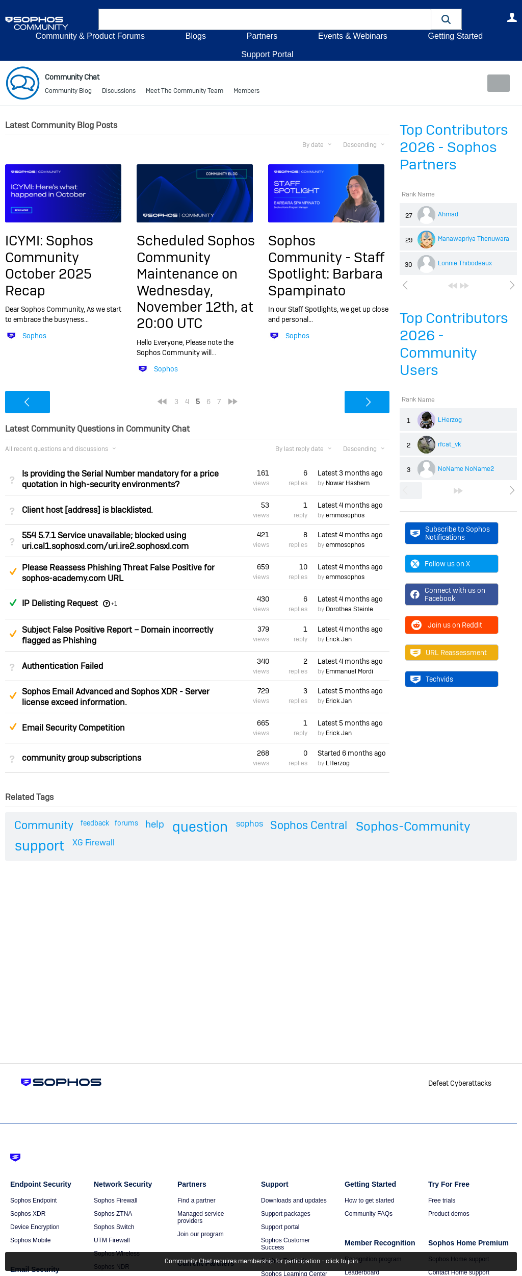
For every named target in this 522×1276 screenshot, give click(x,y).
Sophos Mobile (30, 1240)
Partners (262, 36)
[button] (446, 19)
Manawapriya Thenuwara (473, 239)
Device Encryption (35, 1227)
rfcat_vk (449, 444)
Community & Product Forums (90, 36)
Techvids (431, 679)
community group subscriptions (81, 758)
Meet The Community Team (184, 92)
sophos (249, 823)
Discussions (119, 92)
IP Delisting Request (60, 603)
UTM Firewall (112, 1240)
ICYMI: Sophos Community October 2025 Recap (49, 265)
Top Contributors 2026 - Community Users (454, 344)
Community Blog (68, 92)
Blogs (196, 36)
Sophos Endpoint (33, 1200)
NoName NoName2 (466, 469)
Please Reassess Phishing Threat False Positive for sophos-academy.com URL (118, 573)
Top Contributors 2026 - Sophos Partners (454, 147)
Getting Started (455, 36)
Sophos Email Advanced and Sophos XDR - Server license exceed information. (116, 697)
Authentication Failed (62, 666)
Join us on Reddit (446, 625)
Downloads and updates (294, 1200)
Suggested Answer (12, 571)
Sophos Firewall (115, 1200)
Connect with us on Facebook (447, 594)
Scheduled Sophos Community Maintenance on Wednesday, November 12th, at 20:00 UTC (196, 282)
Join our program (200, 1234)
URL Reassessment (448, 652)
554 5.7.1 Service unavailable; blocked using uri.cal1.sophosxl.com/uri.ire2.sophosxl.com (105, 541)
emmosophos (345, 515)
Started (352, 752)
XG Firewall (93, 842)
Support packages (285, 1213)
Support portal (280, 1227)
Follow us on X (440, 564)
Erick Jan (339, 639)
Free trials (441, 1200)
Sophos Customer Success (285, 1244)
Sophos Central (308, 825)
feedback (95, 823)
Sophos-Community (413, 826)
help (154, 824)
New (493, 83)
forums (126, 823)
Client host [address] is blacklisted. (87, 510)
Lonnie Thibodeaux (465, 263)
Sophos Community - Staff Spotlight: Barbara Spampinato (326, 265)
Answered (12, 602)
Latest (350, 472)
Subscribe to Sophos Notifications (450, 532)
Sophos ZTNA (113, 1213)
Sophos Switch (114, 1227)
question (200, 827)
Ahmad (448, 214)
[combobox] (265, 19)
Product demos (448, 1213)
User (512, 17)
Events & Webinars (352, 36)
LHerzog (450, 420)
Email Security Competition (73, 727)
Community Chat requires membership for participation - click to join (261, 1262)
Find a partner (196, 1200)
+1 (114, 603)
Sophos (34, 335)
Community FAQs (369, 1213)
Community (43, 825)
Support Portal (267, 54)
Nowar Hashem (348, 483)
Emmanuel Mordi (349, 671)
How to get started (369, 1200)
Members (246, 92)
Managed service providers (200, 1217)
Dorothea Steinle (349, 609)
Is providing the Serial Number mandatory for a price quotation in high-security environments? (120, 478)
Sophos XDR (27, 1213)
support (39, 846)
